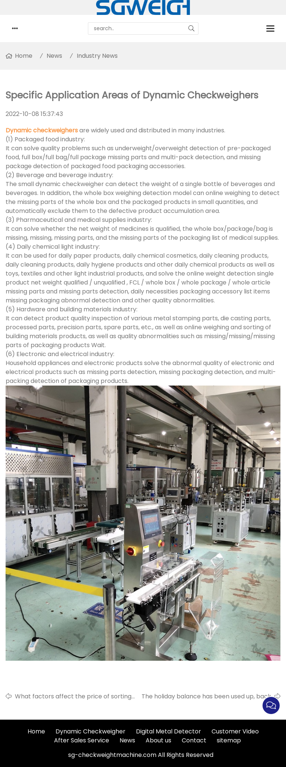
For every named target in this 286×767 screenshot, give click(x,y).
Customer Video (235, 731)
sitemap (229, 740)
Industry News (97, 55)
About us (158, 740)
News (54, 55)
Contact (194, 740)
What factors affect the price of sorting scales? (73, 696)
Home (23, 55)
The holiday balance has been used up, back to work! (206, 696)
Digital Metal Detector (168, 731)
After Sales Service (81, 740)
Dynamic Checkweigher (90, 731)
